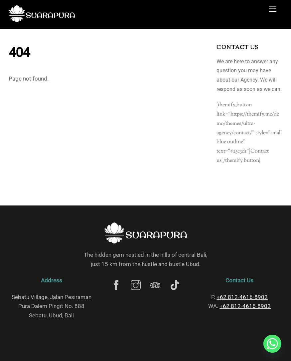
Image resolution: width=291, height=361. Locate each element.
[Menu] (272, 9)
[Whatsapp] (272, 344)
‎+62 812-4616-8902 (242, 297)
